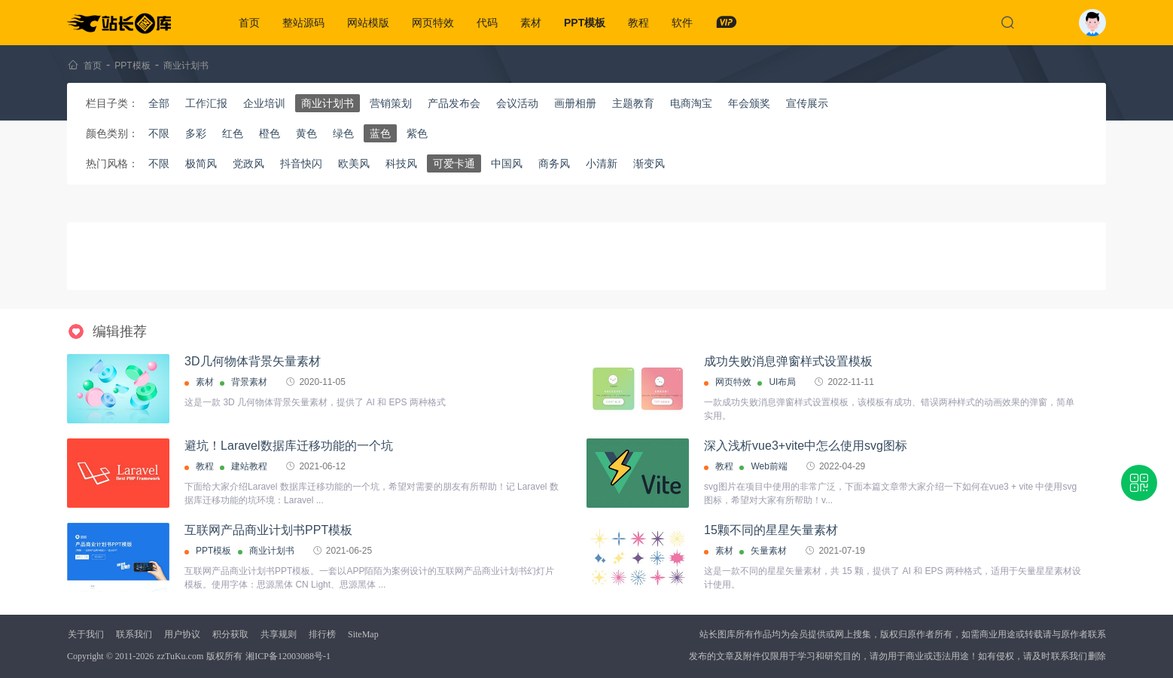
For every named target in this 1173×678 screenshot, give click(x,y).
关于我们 (86, 634)
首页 (249, 23)
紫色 (417, 133)
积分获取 (230, 634)
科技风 (401, 163)
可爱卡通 (454, 163)
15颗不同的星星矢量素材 (771, 530)
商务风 (554, 163)
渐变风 (649, 163)
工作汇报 (206, 103)
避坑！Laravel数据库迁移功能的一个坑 (288, 445)
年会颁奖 (749, 103)
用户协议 (182, 634)
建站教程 (249, 466)
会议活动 (517, 103)
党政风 (248, 163)
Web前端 (769, 466)
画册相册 (575, 103)
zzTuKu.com (180, 656)
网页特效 (433, 23)
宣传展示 (807, 103)
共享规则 (278, 634)
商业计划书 (186, 65)
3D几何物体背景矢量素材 (252, 361)
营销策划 (391, 103)
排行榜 (322, 634)
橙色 (269, 133)
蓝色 (380, 133)
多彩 (195, 133)
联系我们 (134, 634)
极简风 (201, 163)
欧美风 (354, 163)
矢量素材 (769, 550)
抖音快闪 (301, 163)
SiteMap (363, 634)
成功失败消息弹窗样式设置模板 (788, 361)
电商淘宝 (691, 103)
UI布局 (782, 382)
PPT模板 (584, 23)
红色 (232, 133)
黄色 (306, 133)
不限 (158, 133)
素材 (530, 23)
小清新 (601, 163)
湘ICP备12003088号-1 (288, 656)
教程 (638, 23)
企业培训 (264, 103)
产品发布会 (454, 103)
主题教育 (633, 103)
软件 (682, 23)
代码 (487, 23)
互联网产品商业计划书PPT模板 (268, 530)
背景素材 (249, 382)
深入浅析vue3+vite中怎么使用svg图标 (805, 445)
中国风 (507, 163)
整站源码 (303, 23)
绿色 (343, 133)
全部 (158, 103)
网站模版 (368, 23)
